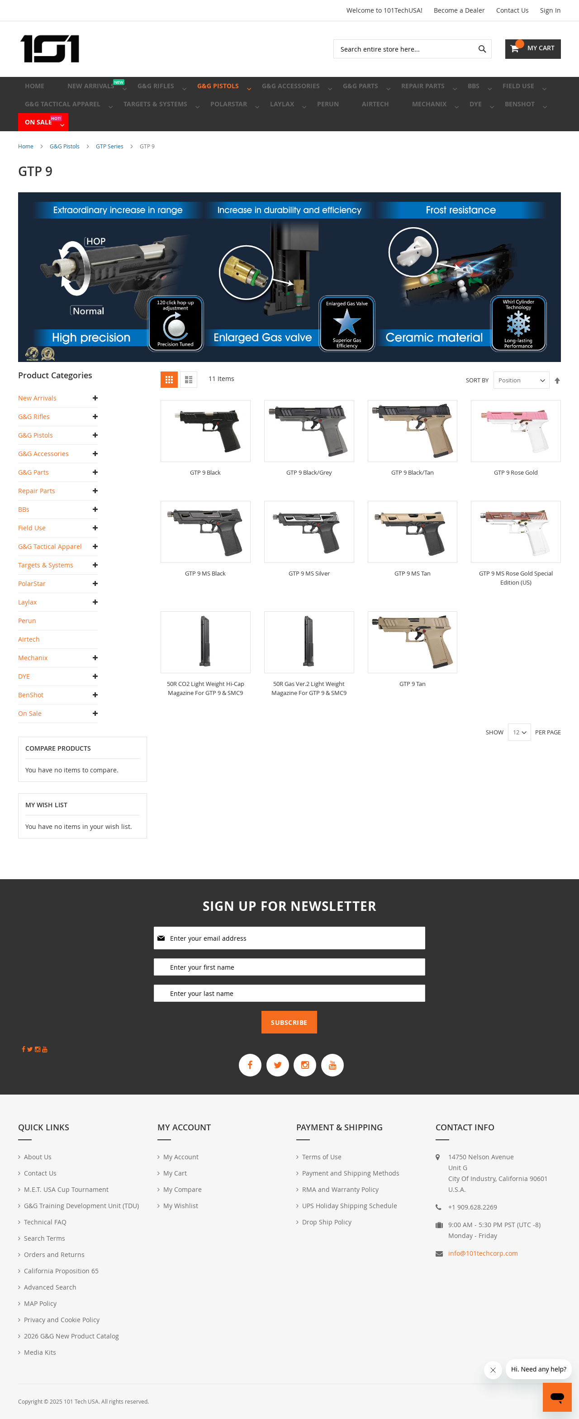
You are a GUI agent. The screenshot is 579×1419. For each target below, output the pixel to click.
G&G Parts (33, 497)
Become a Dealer (459, 10)
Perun (27, 646)
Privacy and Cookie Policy (62, 1319)
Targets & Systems (45, 590)
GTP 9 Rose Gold (516, 497)
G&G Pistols (65, 171)
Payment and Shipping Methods (350, 1173)
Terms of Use (322, 1156)
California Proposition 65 (61, 1271)
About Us (38, 1156)
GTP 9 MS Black (205, 598)
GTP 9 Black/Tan (413, 497)
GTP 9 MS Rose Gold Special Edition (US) (516, 603)
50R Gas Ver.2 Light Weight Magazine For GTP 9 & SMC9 (308, 713)
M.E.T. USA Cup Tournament (66, 1189)
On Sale (30, 738)
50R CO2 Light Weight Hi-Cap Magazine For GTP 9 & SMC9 (205, 713)
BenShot (30, 720)
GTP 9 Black (205, 497)
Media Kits (40, 1352)
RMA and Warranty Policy (340, 1189)
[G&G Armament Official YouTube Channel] (341, 1063)
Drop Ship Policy (326, 1222)
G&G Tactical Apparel (50, 571)
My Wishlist (180, 1205)
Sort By (477, 405)
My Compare (182, 1189)
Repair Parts (36, 516)
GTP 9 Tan (412, 708)
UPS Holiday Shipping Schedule (349, 1205)
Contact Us (512, 10)
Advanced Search (50, 1287)
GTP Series (110, 171)
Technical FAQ (45, 1222)
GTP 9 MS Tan (412, 598)
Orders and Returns (54, 1254)
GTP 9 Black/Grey (309, 497)
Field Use (32, 553)
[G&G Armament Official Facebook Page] (241, 1063)
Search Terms (44, 1238)
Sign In (550, 10)
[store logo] (49, 48)
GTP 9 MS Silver (308, 598)
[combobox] (412, 48)
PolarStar (32, 609)
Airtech (29, 664)
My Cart (175, 1173)
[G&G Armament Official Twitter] (274, 1063)
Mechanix (32, 683)
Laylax (27, 627)
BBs (23, 534)
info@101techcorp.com (483, 1253)
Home (26, 171)
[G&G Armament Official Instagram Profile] (308, 1063)
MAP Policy (40, 1303)
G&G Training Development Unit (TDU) (81, 1205)
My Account (181, 1156)
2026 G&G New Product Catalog (71, 1336)
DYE (24, 701)
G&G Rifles (34, 442)
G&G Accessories (43, 479)
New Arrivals (37, 423)
